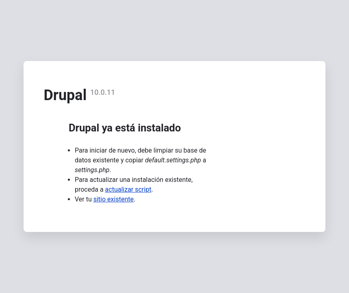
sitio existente (113, 199)
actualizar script (128, 189)
